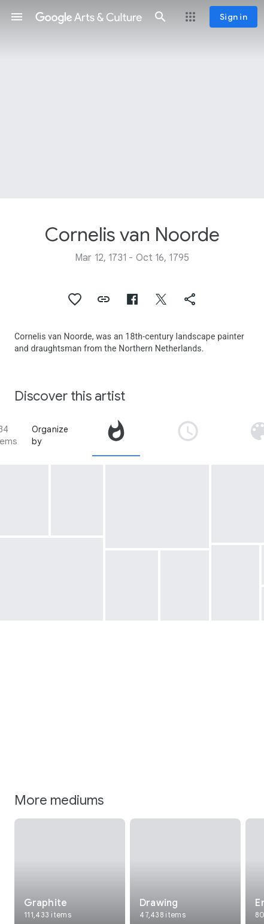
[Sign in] (233, 17)
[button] (16, 16)
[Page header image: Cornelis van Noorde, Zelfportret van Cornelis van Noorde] (132, 99)
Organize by (50, 435)
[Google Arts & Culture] (89, 17)
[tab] (116, 435)
